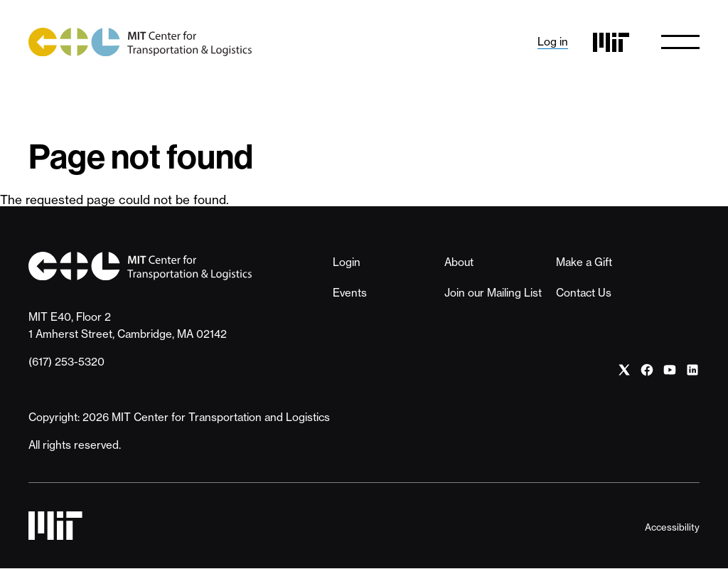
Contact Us (583, 292)
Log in (552, 42)
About (458, 262)
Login (346, 262)
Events (350, 292)
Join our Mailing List (493, 292)
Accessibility (672, 527)
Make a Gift (584, 262)
